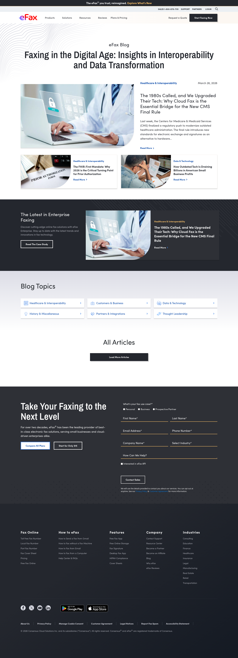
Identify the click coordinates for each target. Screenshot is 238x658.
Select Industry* (182, 443)
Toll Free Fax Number (31, 538)
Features (117, 532)
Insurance (187, 558)
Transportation (190, 583)
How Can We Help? (135, 455)
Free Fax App (116, 538)
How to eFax (69, 532)
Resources (85, 17)
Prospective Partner (165, 409)
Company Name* (133, 443)
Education (188, 543)
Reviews (102, 17)
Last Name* (179, 418)
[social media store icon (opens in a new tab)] (72, 608)
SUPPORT (185, 9)
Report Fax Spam (149, 623)
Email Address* (132, 430)
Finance (186, 548)
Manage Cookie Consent (71, 623)
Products (50, 17)
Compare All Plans (35, 445)
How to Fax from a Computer (73, 553)
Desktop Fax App (118, 553)
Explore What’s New (139, 3)
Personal (130, 409)
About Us (25, 623)
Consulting (188, 538)
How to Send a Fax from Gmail (74, 538)
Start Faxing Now (203, 17)
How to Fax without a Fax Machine (75, 543)
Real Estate (188, 573)
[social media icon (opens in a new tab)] (23, 607)
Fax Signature (116, 548)
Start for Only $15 (68, 445)
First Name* (130, 418)
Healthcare (188, 553)
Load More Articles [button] (119, 357)
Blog (148, 558)
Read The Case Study (37, 244)
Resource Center (154, 543)
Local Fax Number (29, 543)
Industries (191, 532)
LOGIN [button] (208, 9)
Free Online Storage (119, 543)
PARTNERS (197, 9)
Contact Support (154, 538)
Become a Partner (155, 548)
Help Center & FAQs (68, 558)
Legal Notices (127, 623)
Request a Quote (177, 17)
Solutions (67, 17)
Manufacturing (190, 568)
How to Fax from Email (70, 548)
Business (145, 409)
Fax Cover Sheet (28, 553)
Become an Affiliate (155, 553)
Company (154, 532)
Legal (185, 563)
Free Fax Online (28, 563)
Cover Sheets (116, 563)
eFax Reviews (152, 568)
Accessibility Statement (177, 623)
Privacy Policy (141, 491)
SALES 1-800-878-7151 (168, 9)
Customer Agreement (159, 491)
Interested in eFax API (134, 463)
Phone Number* (182, 430)
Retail (185, 578)
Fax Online (30, 532)
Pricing (24, 558)
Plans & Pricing (119, 17)
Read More (146, 147)
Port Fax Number (29, 548)
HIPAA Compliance (119, 558)
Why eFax (151, 563)
